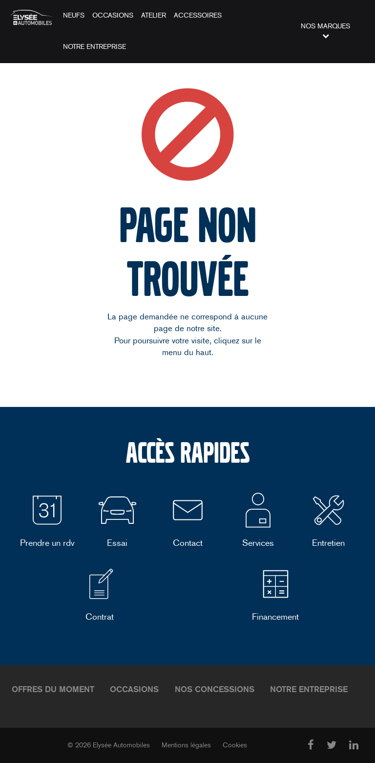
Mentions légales (186, 745)
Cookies (235, 745)
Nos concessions (214, 689)
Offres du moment (53, 689)
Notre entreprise (94, 47)
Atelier (153, 15)
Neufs (73, 15)
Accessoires (198, 15)
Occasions (112, 15)
